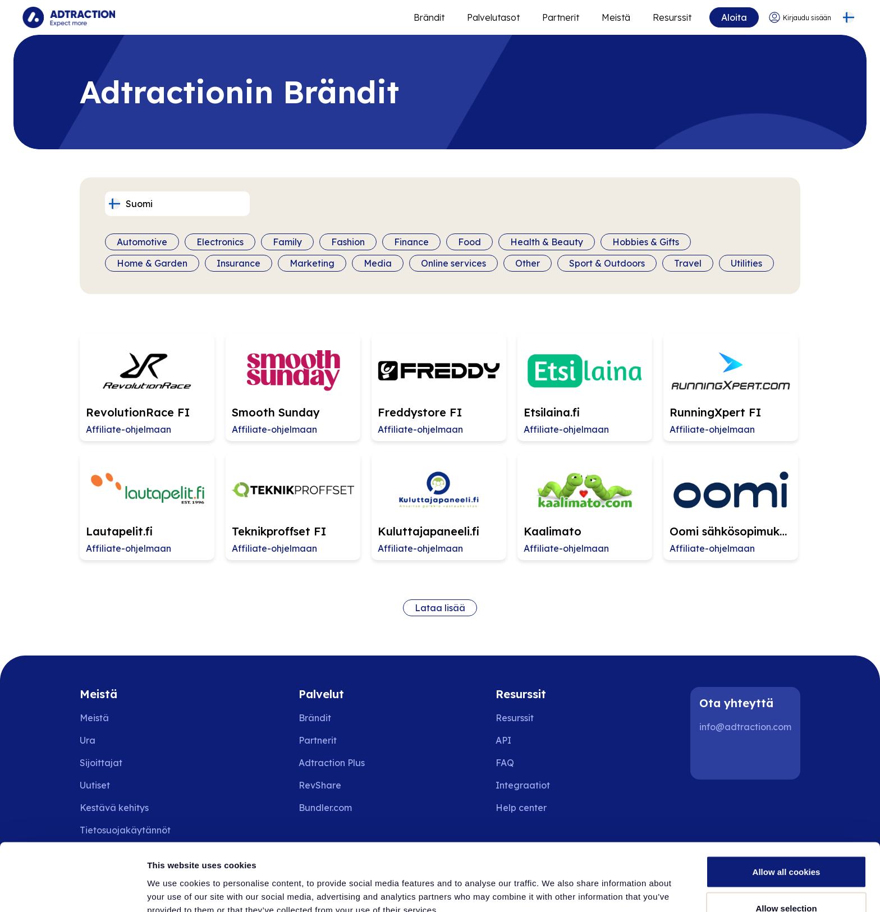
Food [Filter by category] (469, 242)
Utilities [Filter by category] (746, 263)
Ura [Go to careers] (87, 740)
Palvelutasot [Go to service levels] (493, 17)
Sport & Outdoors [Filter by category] (607, 263)
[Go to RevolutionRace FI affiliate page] (147, 387)
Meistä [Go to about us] (94, 717)
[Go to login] (800, 17)
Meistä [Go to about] (616, 17)
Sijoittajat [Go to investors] (101, 762)
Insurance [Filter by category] (238, 263)
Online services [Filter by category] (453, 263)
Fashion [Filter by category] (348, 242)
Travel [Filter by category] (688, 263)
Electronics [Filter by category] (220, 242)
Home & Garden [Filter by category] (152, 263)
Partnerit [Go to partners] (318, 740)
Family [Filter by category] (287, 242)
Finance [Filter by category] (411, 242)
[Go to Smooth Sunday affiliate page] (293, 387)
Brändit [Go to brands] (315, 717)
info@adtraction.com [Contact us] (745, 726)
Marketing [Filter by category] (312, 263)
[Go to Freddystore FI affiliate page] (439, 387)
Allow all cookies (787, 808)
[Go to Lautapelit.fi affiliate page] (147, 506)
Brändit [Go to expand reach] (429, 17)
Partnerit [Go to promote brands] (560, 17)
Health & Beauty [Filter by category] (546, 242)
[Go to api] (529, 740)
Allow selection (786, 845)
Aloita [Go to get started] (734, 17)
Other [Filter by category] (527, 263)
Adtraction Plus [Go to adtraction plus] (332, 762)
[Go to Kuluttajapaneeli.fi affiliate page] (439, 506)
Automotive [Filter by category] (142, 242)
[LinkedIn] (712, 757)
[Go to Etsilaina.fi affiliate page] (584, 387)
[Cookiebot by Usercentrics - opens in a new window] (73, 890)
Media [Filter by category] (378, 263)
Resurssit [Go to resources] (672, 17)
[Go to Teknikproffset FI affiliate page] (293, 506)
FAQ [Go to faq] (505, 762)
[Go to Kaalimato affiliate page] (584, 506)
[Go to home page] (68, 17)
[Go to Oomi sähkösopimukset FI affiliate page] (730, 506)
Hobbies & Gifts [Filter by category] (645, 242)
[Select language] (848, 17)
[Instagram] (748, 757)
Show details (589, 883)
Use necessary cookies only (786, 882)
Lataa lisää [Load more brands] (440, 607)
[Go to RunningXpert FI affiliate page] (730, 387)
